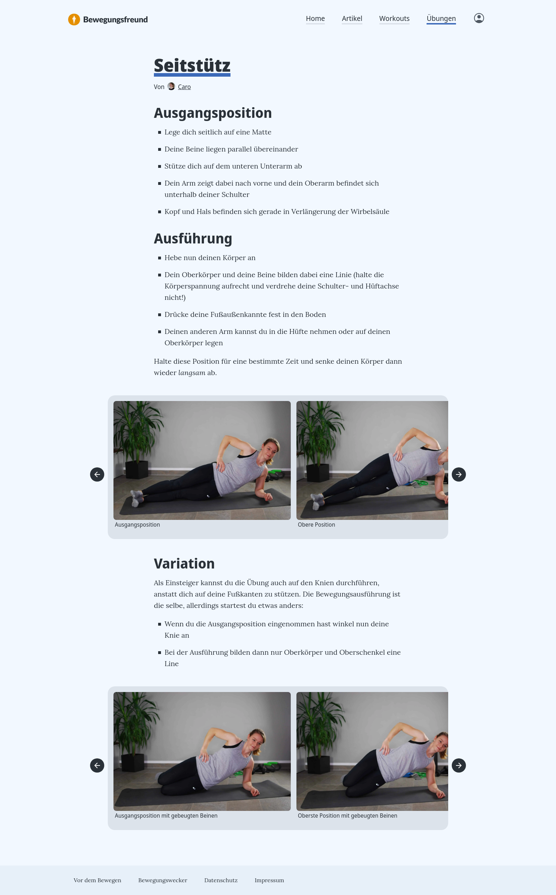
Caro (179, 86)
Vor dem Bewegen (97, 880)
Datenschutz (221, 880)
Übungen (441, 18)
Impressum (269, 880)
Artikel (352, 18)
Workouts (394, 18)
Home (315, 18)
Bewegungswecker (162, 880)
